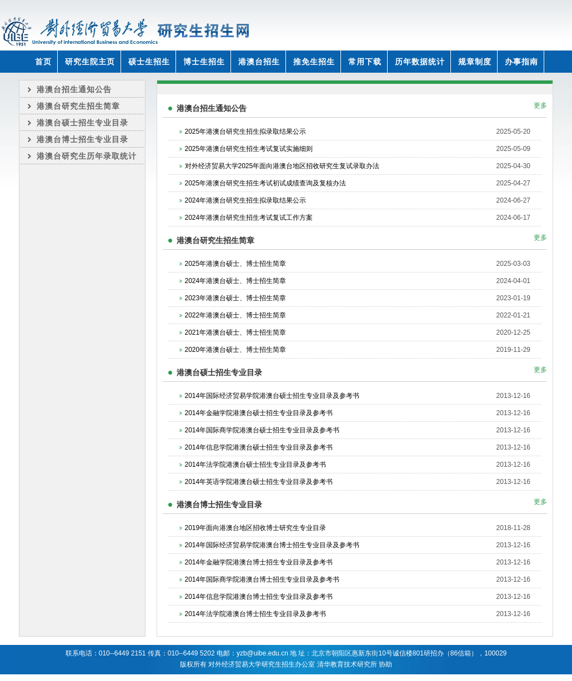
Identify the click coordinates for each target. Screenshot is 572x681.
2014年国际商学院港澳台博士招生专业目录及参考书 (262, 579)
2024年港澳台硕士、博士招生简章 (236, 281)
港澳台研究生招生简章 (78, 106)
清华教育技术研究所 (347, 664)
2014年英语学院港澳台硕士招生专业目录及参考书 (259, 482)
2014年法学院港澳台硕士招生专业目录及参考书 (256, 464)
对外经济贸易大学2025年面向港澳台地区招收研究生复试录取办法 (282, 166)
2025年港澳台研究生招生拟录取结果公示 (246, 131)
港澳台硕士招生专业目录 (82, 122)
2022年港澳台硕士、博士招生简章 (236, 315)
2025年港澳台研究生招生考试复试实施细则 (249, 149)
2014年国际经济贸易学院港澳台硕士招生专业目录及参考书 (272, 396)
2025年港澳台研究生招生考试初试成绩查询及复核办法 (266, 183)
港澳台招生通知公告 (74, 89)
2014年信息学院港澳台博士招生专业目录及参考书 (259, 597)
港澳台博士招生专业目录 (82, 139)
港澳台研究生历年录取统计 (87, 156)
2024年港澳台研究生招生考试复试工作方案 (249, 217)
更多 (540, 105)
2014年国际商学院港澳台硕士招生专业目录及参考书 (262, 430)
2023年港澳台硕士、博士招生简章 (236, 298)
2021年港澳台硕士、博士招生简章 (236, 332)
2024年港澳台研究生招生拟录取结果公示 (246, 200)
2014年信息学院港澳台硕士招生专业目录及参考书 (259, 447)
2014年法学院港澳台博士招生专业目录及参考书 (256, 614)
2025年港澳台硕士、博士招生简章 (236, 264)
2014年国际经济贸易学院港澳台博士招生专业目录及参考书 (272, 545)
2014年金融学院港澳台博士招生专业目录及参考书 (259, 562)
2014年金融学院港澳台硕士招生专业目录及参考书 (259, 413)
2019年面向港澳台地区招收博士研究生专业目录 (256, 528)
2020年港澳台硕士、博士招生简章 (236, 350)
